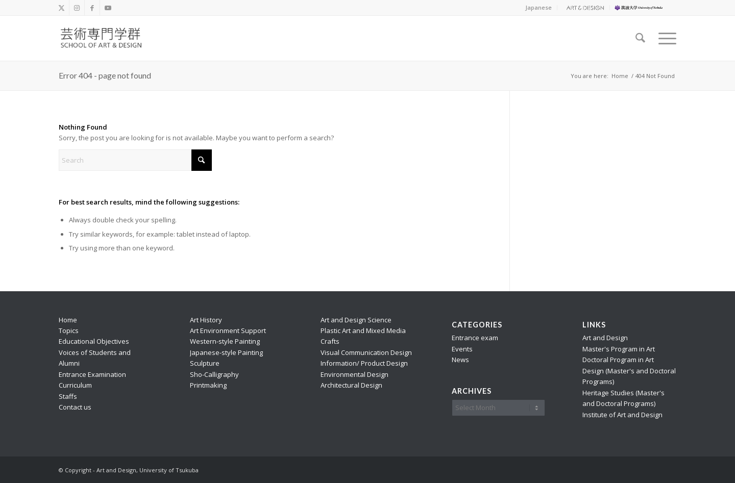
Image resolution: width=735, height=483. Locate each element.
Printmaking (208, 385)
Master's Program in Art (618, 348)
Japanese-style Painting (226, 352)
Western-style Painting (225, 341)
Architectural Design (351, 385)
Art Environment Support (228, 330)
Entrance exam (475, 337)
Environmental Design (354, 374)
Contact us (75, 407)
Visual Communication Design (366, 352)
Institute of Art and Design (622, 414)
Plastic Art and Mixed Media (363, 330)
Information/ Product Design (364, 363)
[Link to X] (61, 7)
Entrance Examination (92, 374)
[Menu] (664, 38)
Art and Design (605, 337)
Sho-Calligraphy (214, 374)
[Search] (640, 38)
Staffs (68, 396)
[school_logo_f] (107, 38)
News (460, 359)
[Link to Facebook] (92, 7)
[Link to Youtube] (107, 7)
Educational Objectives (94, 341)
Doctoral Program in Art (618, 359)
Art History (206, 319)
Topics (69, 330)
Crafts (330, 341)
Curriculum (75, 385)
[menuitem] (538, 7)
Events (462, 348)
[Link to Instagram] (76, 7)
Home (68, 319)
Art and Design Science (356, 319)
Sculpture (204, 363)
